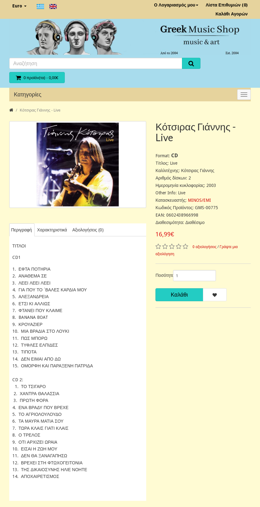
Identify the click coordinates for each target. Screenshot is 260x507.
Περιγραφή (21, 229)
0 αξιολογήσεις (204, 247)
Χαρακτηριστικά (52, 229)
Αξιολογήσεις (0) (87, 229)
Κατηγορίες (27, 94)
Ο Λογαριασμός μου (176, 4)
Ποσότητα (161, 275)
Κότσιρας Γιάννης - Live (40, 110)
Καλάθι (179, 294)
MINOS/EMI (199, 200)
